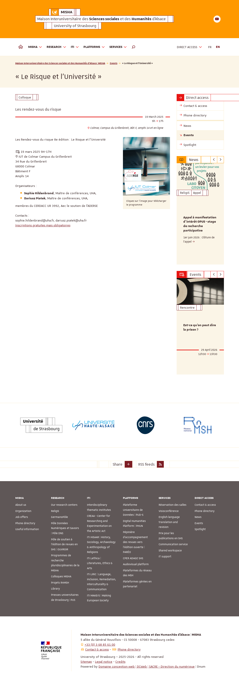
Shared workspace (170, 550)
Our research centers (64, 504)
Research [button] (56, 47)
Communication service (173, 544)
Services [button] (118, 47)
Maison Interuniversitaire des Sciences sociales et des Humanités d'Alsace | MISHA (60, 63)
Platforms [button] (94, 47)
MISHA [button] (35, 47)
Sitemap (86, 661)
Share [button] (117, 463)
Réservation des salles (172, 504)
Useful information (27, 529)
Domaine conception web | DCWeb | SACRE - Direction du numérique (147, 666)
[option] (200, 213)
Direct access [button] (189, 47)
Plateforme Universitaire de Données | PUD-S (133, 509)
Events (113, 63)
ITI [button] (75, 47)
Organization (23, 510)
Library (55, 588)
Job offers (21, 516)
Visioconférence (169, 510)
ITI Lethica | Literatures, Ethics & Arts (100, 563)
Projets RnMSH (60, 582)
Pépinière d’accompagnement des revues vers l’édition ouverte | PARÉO (135, 541)
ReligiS (55, 510)
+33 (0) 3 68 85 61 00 (100, 644)
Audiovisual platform (136, 564)
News (198, 516)
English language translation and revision (169, 521)
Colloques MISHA (61, 576)
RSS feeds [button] (146, 463)
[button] (133, 47)
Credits (120, 661)
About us (20, 504)
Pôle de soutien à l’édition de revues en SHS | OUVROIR (64, 544)
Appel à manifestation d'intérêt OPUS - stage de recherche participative (199, 224)
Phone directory (25, 523)
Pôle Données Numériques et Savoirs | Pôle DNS (65, 528)
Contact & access (205, 504)
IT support (165, 556)
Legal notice (103, 661)
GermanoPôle (59, 516)
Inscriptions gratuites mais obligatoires (42, 225)
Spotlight (200, 529)
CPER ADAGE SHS (133, 558)
